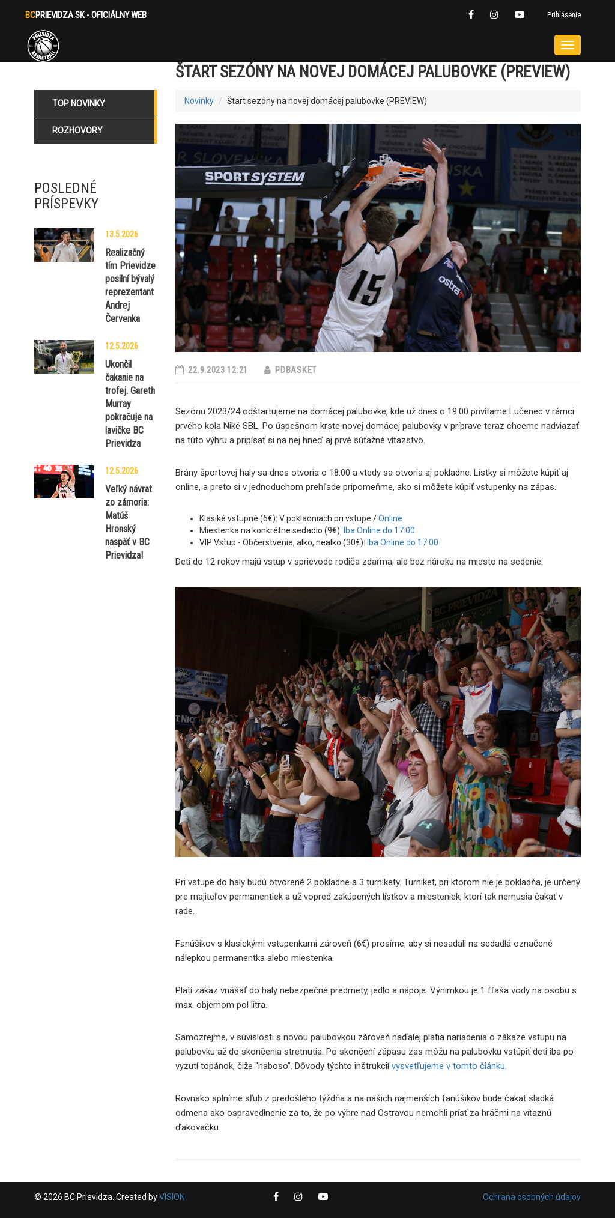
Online (390, 518)
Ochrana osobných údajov (532, 1197)
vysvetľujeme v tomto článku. (448, 1066)
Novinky (199, 101)
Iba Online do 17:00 (379, 530)
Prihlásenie (564, 14)
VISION (172, 1197)
